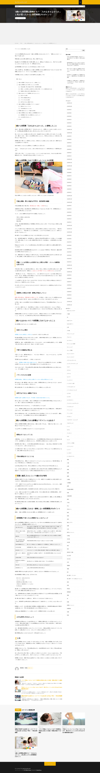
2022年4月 (69, 212)
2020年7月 (69, 281)
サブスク (69, 370)
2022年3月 (69, 215)
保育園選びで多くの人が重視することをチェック (29, 115)
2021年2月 (69, 258)
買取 (68, 595)
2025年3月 (69, 122)
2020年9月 (69, 275)
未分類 (68, 539)
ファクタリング (70, 406)
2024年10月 (69, 132)
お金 (68, 327)
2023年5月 (69, 182)
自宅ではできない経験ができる (25, 102)
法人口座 (69, 555)
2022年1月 (69, 222)
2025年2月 (69, 126)
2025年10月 (69, 106)
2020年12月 (69, 265)
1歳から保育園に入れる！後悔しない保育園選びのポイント (29, 113)
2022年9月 (69, 205)
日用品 (68, 535)
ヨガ (68, 436)
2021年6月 (69, 245)
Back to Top (50, 764)
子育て (23, 18)
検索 (67, 48)
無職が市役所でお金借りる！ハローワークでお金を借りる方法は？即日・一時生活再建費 (41, 695)
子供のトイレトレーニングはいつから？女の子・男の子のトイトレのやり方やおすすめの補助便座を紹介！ (73, 730)
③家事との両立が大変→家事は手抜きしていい (28, 91)
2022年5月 (69, 208)
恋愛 (68, 525)
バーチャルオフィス (71, 386)
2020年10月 (69, 271)
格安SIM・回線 (70, 552)
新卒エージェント (70, 532)
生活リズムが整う (23, 95)
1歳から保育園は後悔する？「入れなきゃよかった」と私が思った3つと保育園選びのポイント (26, 754)
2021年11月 (69, 228)
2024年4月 (69, 146)
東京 (68, 545)
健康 (68, 472)
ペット (68, 426)
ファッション (69, 409)
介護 (68, 462)
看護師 (68, 565)
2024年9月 (69, 136)
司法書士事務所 (70, 489)
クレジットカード (70, 353)
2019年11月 (69, 304)
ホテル (68, 429)
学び (68, 505)
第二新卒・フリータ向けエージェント (74, 578)
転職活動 (69, 608)
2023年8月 (69, 172)
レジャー (69, 449)
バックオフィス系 (70, 383)
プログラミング (70, 423)
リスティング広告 (70, 443)
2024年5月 (69, 142)
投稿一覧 (30, 667)
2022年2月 (69, 218)
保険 (68, 469)
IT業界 (68, 313)
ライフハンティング (26, 768)
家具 (68, 512)
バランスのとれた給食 (24, 100)
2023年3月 (69, 189)
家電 (68, 515)
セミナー (69, 376)
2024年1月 (69, 155)
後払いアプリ (69, 522)
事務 (68, 459)
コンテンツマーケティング (72, 363)
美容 (68, 585)
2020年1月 (69, 298)
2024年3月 (69, 149)
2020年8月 (69, 278)
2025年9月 (69, 109)
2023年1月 (69, 192)
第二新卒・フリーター (71, 575)
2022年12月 (69, 195)
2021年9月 (69, 235)
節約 (68, 582)
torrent (68, 91)
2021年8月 (69, 238)
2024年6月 (69, 139)
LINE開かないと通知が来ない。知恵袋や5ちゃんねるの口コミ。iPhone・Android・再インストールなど (76, 82)
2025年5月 (69, 119)
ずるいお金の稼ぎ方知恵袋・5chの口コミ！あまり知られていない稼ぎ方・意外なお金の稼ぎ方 (76, 58)
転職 (68, 601)
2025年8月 (69, 112)
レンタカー (69, 452)
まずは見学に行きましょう (24, 117)
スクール (69, 373)
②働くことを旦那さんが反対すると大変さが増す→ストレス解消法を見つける (35, 89)
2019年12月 (69, 301)
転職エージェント (70, 605)
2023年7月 (69, 175)
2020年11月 (69, 268)
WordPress (39, 770)
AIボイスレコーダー (71, 310)
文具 (68, 529)
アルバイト (69, 337)
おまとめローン (70, 323)
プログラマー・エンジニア (72, 419)
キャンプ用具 (69, 350)
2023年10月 (69, 165)
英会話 (68, 588)
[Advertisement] (50, 33)
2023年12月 (69, 159)
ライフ (68, 439)
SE (67, 317)
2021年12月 (69, 225)
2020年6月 (69, 285)
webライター (69, 320)
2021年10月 (69, 232)
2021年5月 (69, 248)
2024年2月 (69, 152)
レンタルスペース (70, 456)
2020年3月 (69, 294)
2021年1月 (69, 261)
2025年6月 (69, 116)
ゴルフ (68, 366)
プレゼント (69, 416)
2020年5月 (69, 288)
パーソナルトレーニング (72, 390)
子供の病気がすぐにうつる (24, 108)
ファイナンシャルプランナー (73, 403)
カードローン (69, 340)
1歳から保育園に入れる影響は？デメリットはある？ (28, 104)
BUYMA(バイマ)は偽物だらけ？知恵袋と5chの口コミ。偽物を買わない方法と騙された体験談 (76, 76)
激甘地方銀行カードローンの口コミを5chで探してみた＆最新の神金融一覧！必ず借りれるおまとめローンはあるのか (76, 64)
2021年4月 (69, 251)
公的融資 (69, 482)
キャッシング (69, 347)
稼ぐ (68, 572)
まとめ (19, 119)
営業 (68, 492)
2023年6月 (69, 179)
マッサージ (69, 433)
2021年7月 (69, 242)
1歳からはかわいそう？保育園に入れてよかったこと (28, 93)
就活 (68, 519)
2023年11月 (69, 162)
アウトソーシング (70, 333)
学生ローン (69, 509)
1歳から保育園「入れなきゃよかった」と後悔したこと (28, 82)
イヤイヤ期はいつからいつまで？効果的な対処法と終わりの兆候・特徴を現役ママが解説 (41, 680)
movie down (69, 97)
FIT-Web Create (27, 770)
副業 (68, 486)
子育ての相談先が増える (24, 98)
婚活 (68, 499)
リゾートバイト (70, 446)
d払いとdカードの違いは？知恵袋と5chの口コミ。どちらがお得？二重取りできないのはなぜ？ (76, 70)
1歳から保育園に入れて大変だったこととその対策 (28, 85)
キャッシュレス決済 (71, 343)
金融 (68, 611)
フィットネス (69, 413)
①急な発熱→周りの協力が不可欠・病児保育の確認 (29, 87)
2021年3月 (69, 255)
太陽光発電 (69, 495)
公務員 (68, 479)
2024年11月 (69, 129)
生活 (68, 562)
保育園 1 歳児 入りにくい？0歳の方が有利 (26, 110)
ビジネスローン (70, 400)
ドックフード (69, 380)
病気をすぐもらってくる (24, 106)
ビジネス (69, 393)
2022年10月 (69, 202)
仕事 (68, 466)
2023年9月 (69, 169)
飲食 (68, 615)
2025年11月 (69, 103)
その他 (68, 330)
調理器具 (69, 591)
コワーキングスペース (71, 360)
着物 (68, 568)
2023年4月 (69, 185)
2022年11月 (69, 199)
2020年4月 (69, 291)
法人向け (69, 558)
